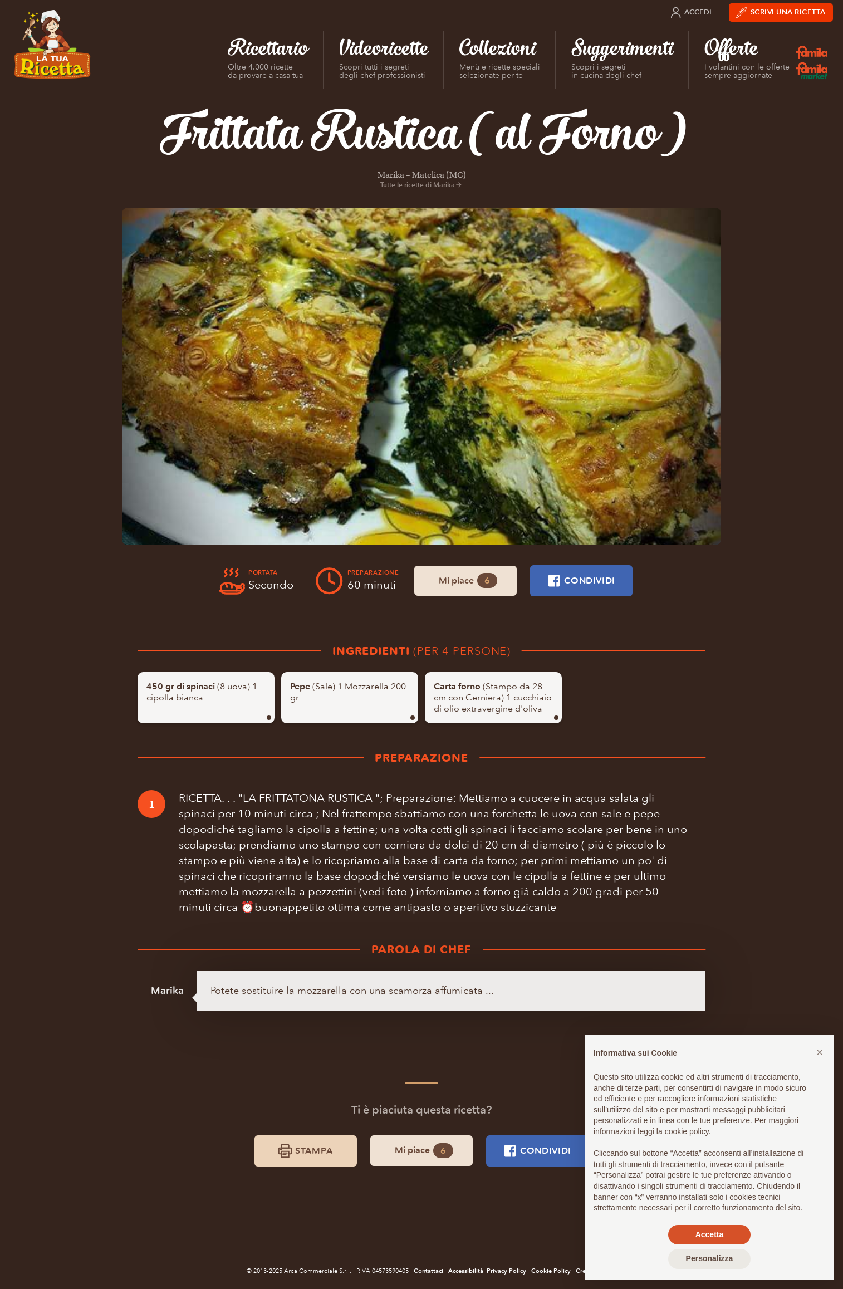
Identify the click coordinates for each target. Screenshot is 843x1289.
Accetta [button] (709, 1234)
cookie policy (687, 1131)
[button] (820, 1052)
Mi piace (468, 580)
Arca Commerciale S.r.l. (317, 1271)
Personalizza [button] (709, 1258)
